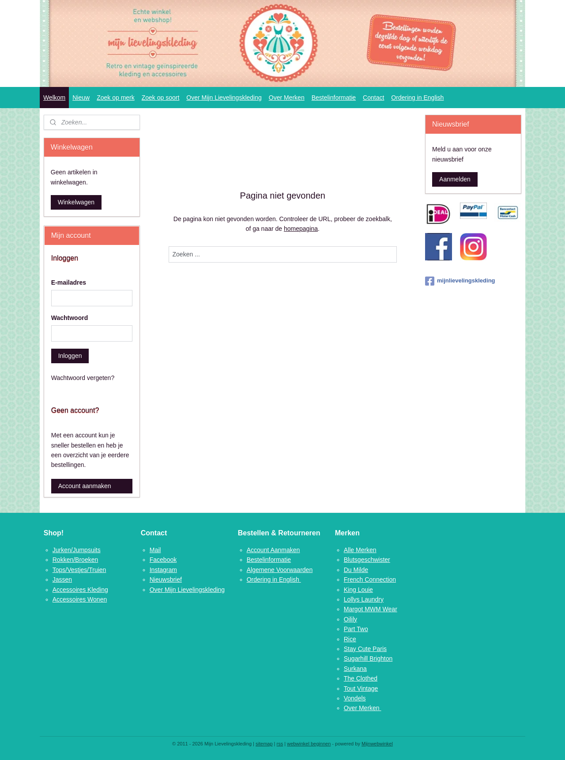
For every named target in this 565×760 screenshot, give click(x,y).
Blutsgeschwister (367, 559)
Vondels (355, 698)
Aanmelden (455, 179)
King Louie (358, 589)
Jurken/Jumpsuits (77, 549)
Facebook (163, 559)
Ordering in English (417, 97)
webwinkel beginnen (309, 743)
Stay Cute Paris (365, 648)
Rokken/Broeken (75, 559)
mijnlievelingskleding (460, 281)
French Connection (370, 579)
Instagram (163, 569)
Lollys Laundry (364, 599)
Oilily (350, 619)
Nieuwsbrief (166, 579)
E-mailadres (68, 282)
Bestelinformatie (334, 97)
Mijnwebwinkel (377, 743)
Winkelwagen (76, 202)
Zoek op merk (116, 97)
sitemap (264, 743)
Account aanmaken (84, 485)
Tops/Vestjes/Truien (79, 569)
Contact (373, 97)
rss (280, 743)
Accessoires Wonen (80, 599)
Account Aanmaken (273, 549)
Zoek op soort (161, 97)
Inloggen (70, 355)
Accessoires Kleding (80, 589)
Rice (350, 639)
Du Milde (356, 569)
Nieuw (81, 97)
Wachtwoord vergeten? (82, 377)
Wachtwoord (69, 317)
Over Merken (287, 97)
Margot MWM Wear (370, 609)
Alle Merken (360, 549)
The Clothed (360, 678)
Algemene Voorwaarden (280, 569)
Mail (155, 549)
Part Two (356, 628)
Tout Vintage (361, 688)
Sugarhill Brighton (368, 658)
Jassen (62, 579)
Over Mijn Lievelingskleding (223, 97)
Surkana (355, 668)
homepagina (301, 228)
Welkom (54, 97)
